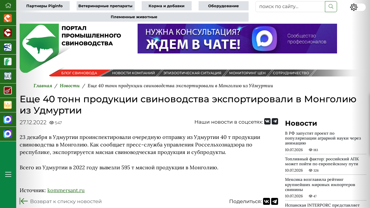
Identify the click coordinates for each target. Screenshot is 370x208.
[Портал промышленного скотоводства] (8, 33)
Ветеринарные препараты (105, 6)
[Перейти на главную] (8, 5)
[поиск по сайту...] (290, 6)
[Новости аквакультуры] (8, 47)
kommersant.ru (66, 190)
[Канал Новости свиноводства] (8, 119)
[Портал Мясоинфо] (8, 90)
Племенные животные (134, 17)
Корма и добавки (166, 6)
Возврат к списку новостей (66, 201)
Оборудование (223, 6)
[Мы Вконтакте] (267, 121)
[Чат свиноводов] (8, 134)
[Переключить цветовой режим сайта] (358, 7)
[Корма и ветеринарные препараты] (8, 76)
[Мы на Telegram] (275, 121)
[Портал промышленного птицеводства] (8, 18)
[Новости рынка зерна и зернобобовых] (8, 62)
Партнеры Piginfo (44, 6)
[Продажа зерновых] (8, 105)
